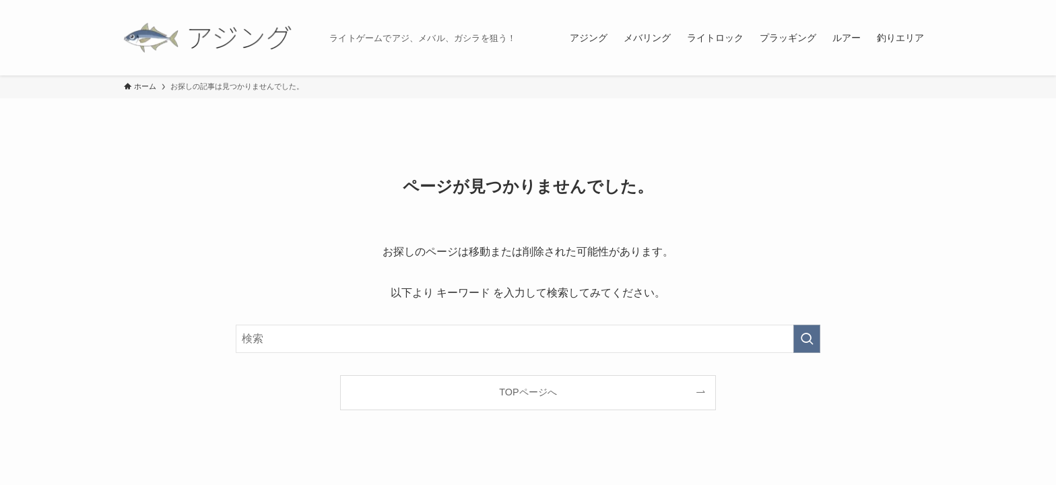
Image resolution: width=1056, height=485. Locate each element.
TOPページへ (527, 392)
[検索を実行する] (806, 339)
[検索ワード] (528, 339)
